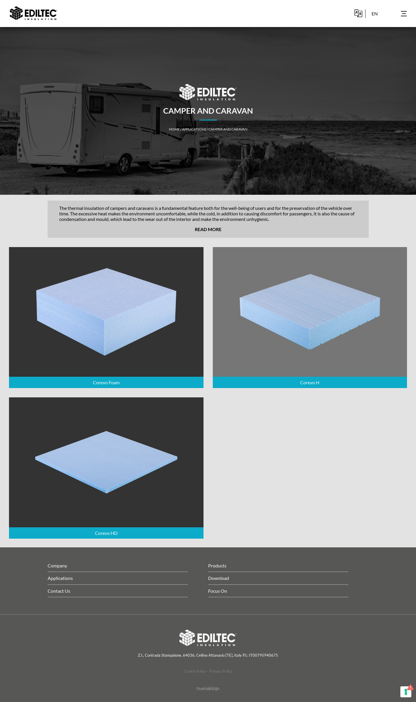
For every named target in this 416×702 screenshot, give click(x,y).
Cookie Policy (195, 671)
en (375, 13)
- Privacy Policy (220, 671)
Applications (194, 129)
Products (217, 565)
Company (57, 565)
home (174, 129)
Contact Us (59, 591)
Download (218, 578)
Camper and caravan (227, 129)
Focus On (217, 591)
